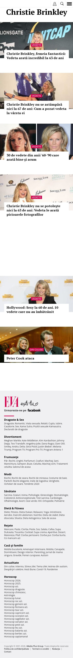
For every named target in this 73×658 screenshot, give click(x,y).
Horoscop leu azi (13, 627)
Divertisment (12, 437)
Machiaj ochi (49, 463)
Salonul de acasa (22, 466)
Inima (24, 495)
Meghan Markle (12, 440)
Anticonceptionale (25, 497)
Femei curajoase (31, 555)
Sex (17, 426)
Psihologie (34, 495)
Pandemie (52, 569)
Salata (44, 529)
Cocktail (29, 532)
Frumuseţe (11, 457)
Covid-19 (41, 569)
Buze (29, 463)
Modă (8, 474)
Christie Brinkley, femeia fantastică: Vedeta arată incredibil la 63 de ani (36, 55)
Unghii (19, 460)
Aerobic (8, 515)
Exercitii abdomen (22, 515)
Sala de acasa (49, 518)
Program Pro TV (34, 449)
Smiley (7, 446)
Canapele (59, 549)
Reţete (8, 525)
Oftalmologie (11, 500)
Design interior (25, 552)
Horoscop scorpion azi (16, 615)
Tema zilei (41, 566)
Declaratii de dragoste (16, 429)
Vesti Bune (30, 569)
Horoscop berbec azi (15, 633)
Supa (58, 529)
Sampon (21, 463)
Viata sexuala (33, 423)
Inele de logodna (39, 480)
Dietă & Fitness (14, 508)
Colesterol (9, 497)
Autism (44, 555)
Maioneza (9, 535)
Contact (7, 651)
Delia (22, 446)
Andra (15, 446)
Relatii (44, 423)
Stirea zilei (30, 566)
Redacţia (56, 649)
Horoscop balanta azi (15, 630)
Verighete (54, 480)
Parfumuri (29, 460)
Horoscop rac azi (13, 601)
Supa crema (40, 532)
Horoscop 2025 (12, 583)
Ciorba (24, 529)
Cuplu (51, 423)
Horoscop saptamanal (16, 636)
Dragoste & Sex (14, 420)
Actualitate (11, 562)
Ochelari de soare (13, 483)
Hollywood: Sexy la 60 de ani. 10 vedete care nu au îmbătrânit (32, 309)
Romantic (20, 423)
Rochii (12, 460)
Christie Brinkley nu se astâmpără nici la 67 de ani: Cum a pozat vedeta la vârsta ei (36, 108)
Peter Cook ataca (20, 358)
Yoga (46, 512)
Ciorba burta (58, 535)
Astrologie (9, 595)
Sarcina (8, 495)
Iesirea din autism (57, 566)
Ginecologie (46, 495)
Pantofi (8, 480)
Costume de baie (58, 477)
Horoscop (10, 577)
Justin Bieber (45, 446)
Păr (6, 460)
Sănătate (10, 491)
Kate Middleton (30, 440)
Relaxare (38, 512)
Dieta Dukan (25, 512)
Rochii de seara (20, 477)
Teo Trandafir (18, 443)
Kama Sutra (26, 426)
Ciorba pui (45, 535)
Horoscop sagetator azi (16, 618)
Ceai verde (31, 500)
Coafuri (40, 460)
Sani (56, 460)
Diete (7, 512)
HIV (40, 500)
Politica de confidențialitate (16, 649)
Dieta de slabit (50, 515)
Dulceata (9, 532)
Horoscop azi (11, 586)
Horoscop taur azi (13, 609)
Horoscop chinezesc (15, 592)
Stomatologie (61, 495)
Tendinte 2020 (31, 483)
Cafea (51, 529)
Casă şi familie (13, 545)
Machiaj (49, 460)
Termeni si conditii (40, 649)
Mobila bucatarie (13, 549)
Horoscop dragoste (14, 589)
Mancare (9, 529)
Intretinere (55, 512)
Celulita (37, 463)
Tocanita (19, 532)
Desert (61, 532)
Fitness (14, 512)
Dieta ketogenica (32, 518)
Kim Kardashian (47, 440)
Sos (38, 529)
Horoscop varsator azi (16, 621)
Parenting (39, 552)
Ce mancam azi (12, 538)
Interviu (19, 566)
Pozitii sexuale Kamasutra (47, 426)
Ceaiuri (17, 495)
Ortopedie (48, 500)
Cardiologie (56, 497)
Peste (32, 529)
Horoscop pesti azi (14, 624)
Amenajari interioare (34, 549)
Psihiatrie (59, 500)
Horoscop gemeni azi (15, 604)
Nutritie (37, 515)
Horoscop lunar (12, 598)
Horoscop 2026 (12, 580)
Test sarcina (42, 497)
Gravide (17, 555)
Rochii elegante (21, 480)
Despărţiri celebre (13, 569)
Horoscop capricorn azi (16, 612)
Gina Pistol (31, 446)
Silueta (18, 518)
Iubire (59, 423)
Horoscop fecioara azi (15, 607)
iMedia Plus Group (34, 646)
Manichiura (10, 463)
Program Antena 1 (53, 449)
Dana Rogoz (48, 443)
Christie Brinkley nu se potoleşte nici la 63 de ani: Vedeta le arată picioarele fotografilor (33, 210)
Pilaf (17, 535)
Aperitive (52, 532)
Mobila (49, 549)
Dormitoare (10, 552)
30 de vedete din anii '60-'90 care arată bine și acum (33, 157)
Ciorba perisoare (30, 535)
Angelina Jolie (33, 443)
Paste (17, 529)
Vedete (36, 45)
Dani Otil (60, 443)
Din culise (36, 349)
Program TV (18, 449)
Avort (22, 500)
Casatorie (9, 426)
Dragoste (9, 423)
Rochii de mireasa (38, 477)
